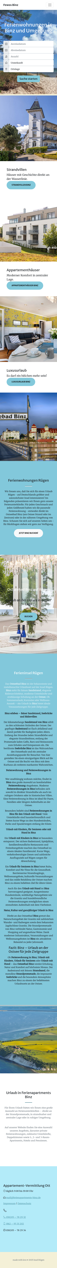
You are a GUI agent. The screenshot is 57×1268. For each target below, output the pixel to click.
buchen (28, 616)
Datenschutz (24, 1203)
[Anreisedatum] (31, 44)
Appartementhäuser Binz (25, 285)
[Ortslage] (31, 69)
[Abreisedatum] (31, 50)
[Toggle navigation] (50, 5)
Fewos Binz (10, 5)
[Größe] (31, 63)
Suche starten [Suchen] (28, 78)
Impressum (9, 1203)
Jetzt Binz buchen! (28, 533)
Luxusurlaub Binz (21, 382)
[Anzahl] (31, 56)
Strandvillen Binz (21, 185)
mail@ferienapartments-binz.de (23, 1197)
